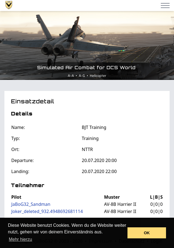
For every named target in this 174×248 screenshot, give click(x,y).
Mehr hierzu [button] (20, 239)
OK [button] (147, 233)
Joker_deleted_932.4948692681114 (47, 211)
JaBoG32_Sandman (30, 204)
